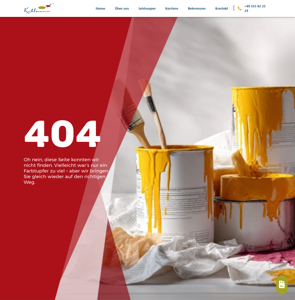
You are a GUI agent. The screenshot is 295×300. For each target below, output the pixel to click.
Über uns (122, 8)
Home (100, 8)
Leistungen (147, 8)
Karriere (171, 8)
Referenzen (197, 8)
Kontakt (221, 8)
